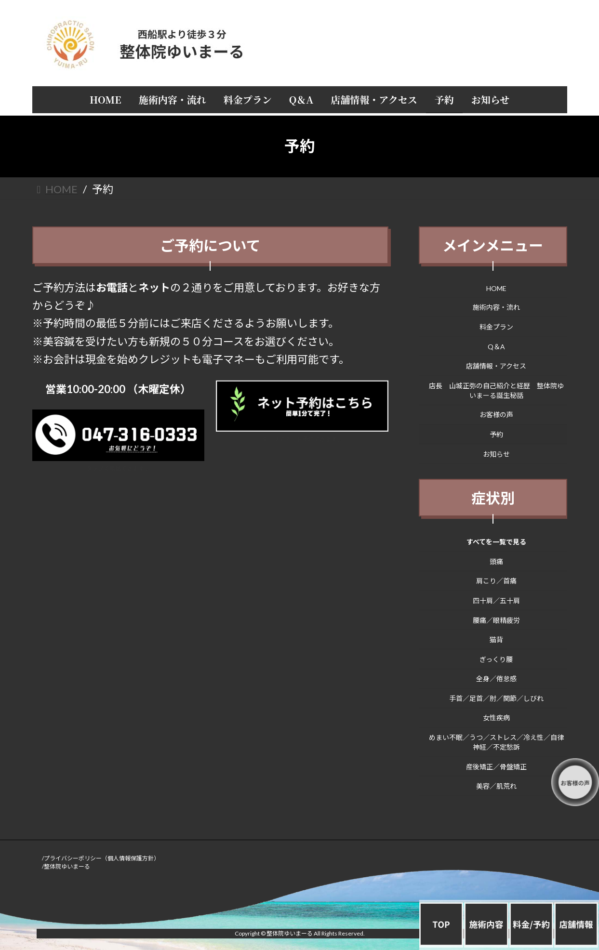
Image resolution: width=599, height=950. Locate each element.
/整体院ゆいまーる (66, 866)
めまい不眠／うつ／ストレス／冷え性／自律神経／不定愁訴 (496, 742)
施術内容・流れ (496, 307)
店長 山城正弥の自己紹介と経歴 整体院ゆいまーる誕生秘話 (496, 390)
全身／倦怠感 (496, 678)
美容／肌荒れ (496, 786)
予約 (496, 434)
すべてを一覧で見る (496, 542)
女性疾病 (496, 717)
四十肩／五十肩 (496, 600)
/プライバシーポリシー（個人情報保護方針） (101, 858)
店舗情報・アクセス (496, 366)
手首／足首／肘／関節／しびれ (496, 698)
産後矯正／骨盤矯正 (496, 766)
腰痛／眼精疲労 (496, 620)
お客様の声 (496, 414)
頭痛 (496, 561)
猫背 (496, 639)
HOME (496, 288)
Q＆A (496, 346)
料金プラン (496, 327)
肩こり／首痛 (496, 581)
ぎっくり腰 (496, 659)
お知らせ (496, 453)
